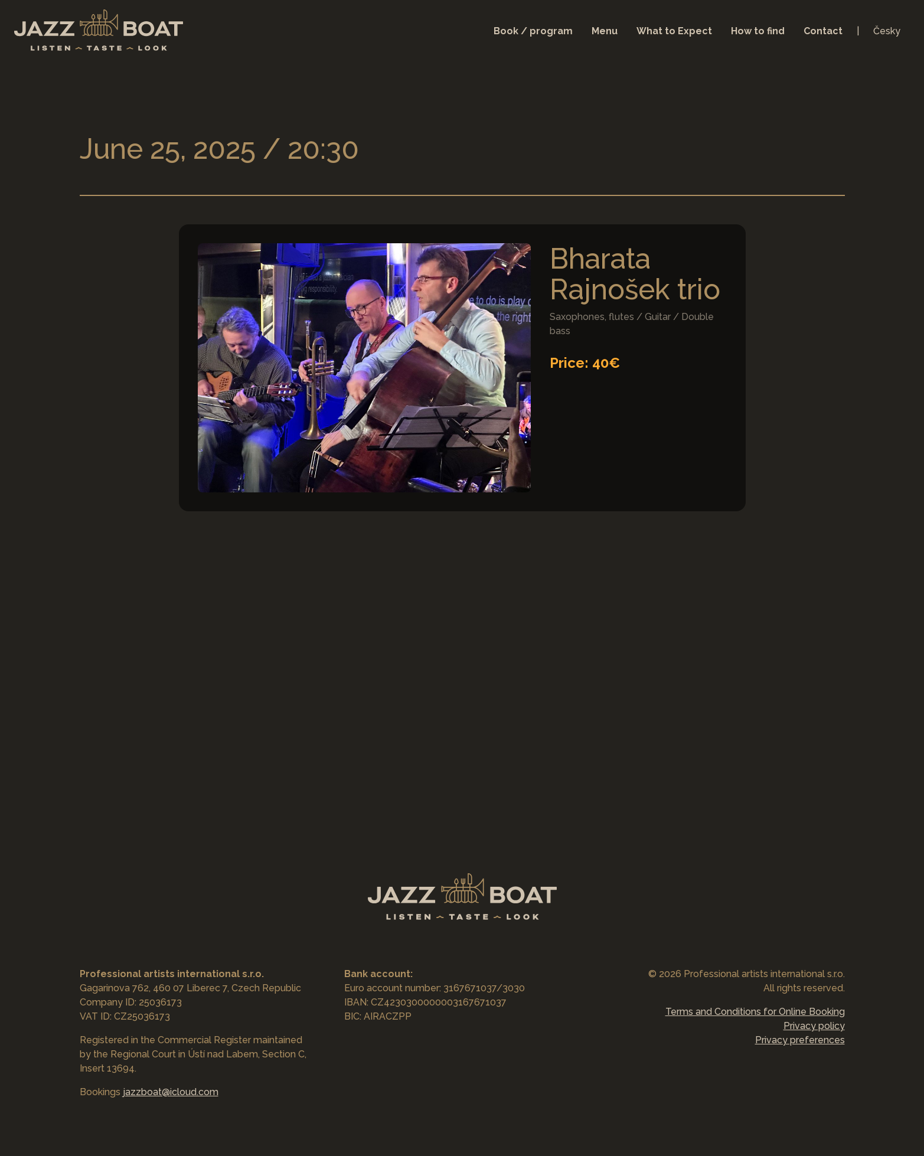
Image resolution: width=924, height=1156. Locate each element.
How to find (758, 31)
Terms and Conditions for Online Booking (755, 1011)
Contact (823, 31)
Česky (886, 31)
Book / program (533, 31)
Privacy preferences (800, 1040)
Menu (605, 31)
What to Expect (674, 31)
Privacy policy (814, 1025)
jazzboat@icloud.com (170, 1092)
